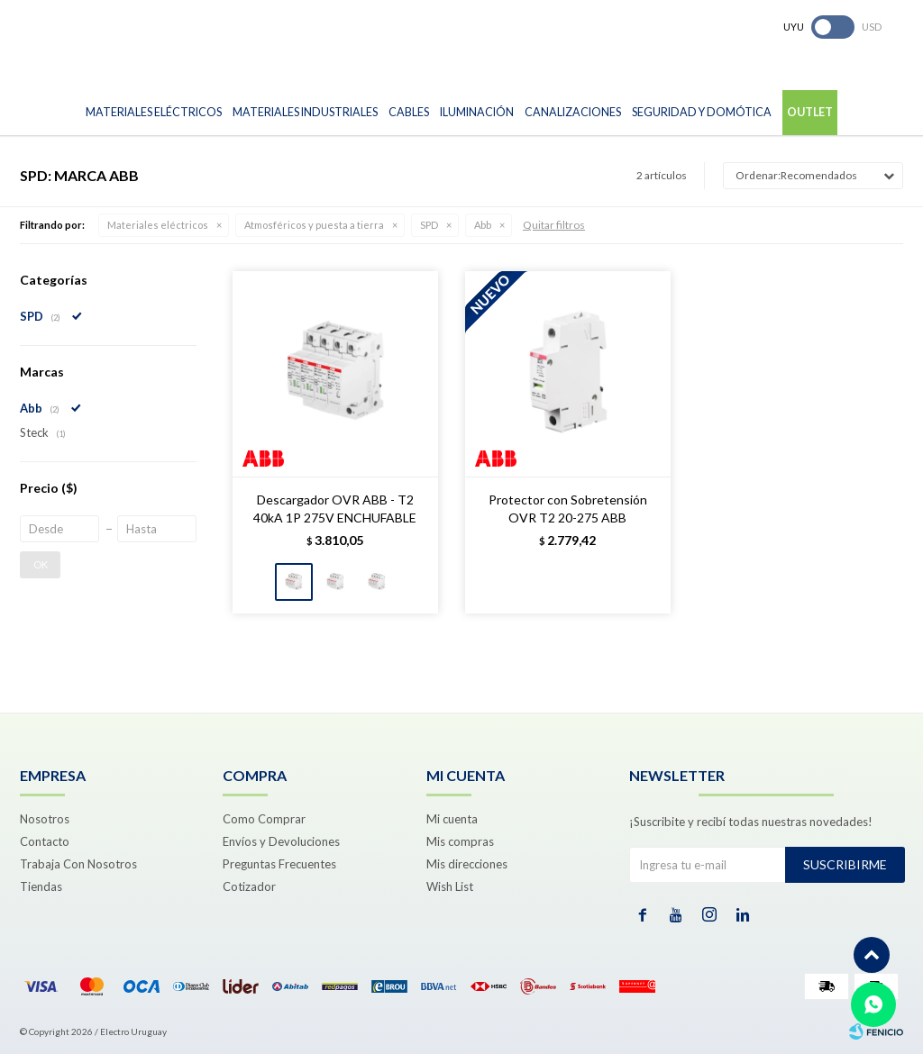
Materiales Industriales (305, 112)
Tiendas (41, 886)
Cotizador (249, 886)
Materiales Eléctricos (154, 112)
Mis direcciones (466, 864)
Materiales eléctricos (157, 225)
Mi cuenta (452, 819)
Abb (482, 225)
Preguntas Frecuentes (279, 864)
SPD (429, 225)
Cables (408, 112)
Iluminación (477, 112)
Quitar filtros (554, 225)
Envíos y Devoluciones (281, 841)
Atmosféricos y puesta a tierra (314, 225)
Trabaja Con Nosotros (78, 864)
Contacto (44, 841)
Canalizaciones (573, 112)
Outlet (810, 112)
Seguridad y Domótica (702, 112)
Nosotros (44, 819)
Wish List (449, 886)
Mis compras (460, 841)
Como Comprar (264, 819)
